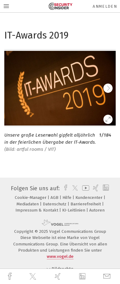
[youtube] (84, 188)
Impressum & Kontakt (37, 210)
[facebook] (10, 276)
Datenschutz (55, 204)
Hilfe (67, 197)
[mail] (107, 276)
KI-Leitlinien (74, 210)
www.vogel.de (60, 256)
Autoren (97, 210)
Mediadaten (28, 204)
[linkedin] (83, 277)
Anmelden (105, 6)
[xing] (58, 276)
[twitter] (33, 276)
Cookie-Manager (31, 197)
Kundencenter (89, 197)
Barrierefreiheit (86, 204)
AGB (55, 197)
